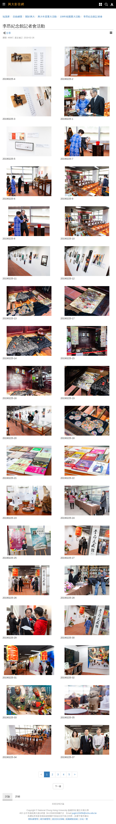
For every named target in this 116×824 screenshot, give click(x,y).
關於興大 (30, 16)
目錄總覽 (17, 16)
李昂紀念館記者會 (92, 16)
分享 (8, 33)
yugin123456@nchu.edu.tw (84, 813)
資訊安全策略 (58, 819)
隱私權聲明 (33, 819)
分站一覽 (84, 819)
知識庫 (6, 16)
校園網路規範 (72, 819)
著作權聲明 (45, 819)
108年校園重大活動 (70, 16)
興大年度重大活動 (47, 16)
